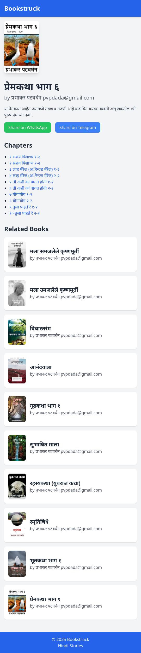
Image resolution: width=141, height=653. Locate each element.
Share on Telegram (77, 127)
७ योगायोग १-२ (20, 194)
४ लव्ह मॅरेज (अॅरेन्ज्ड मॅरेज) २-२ (34, 175)
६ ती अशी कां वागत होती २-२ (31, 188)
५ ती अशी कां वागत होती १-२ (31, 182)
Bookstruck (22, 8)
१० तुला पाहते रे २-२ (24, 213)
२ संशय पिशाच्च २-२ (24, 163)
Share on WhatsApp (27, 127)
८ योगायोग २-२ (20, 200)
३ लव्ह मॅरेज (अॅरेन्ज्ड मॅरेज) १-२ (34, 169)
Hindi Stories (70, 646)
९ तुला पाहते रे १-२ (23, 207)
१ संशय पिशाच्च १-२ (24, 157)
